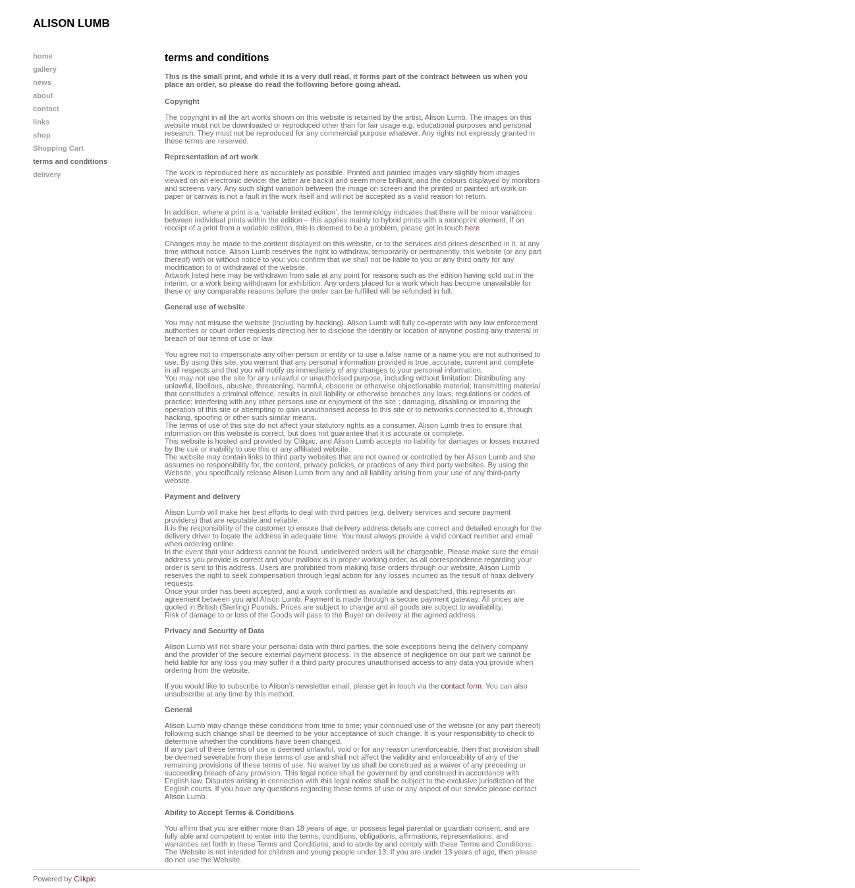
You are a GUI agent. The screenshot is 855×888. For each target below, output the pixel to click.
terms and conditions (70, 161)
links (41, 122)
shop (42, 135)
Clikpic (85, 879)
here (472, 228)
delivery (47, 174)
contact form (461, 686)
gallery (45, 69)
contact (46, 109)
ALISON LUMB (71, 23)
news (42, 82)
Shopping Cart (58, 148)
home (43, 56)
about (43, 95)
